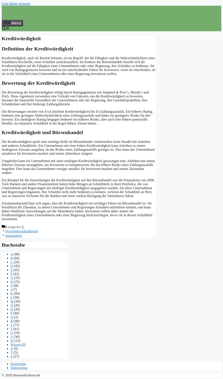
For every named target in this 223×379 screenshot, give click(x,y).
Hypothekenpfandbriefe (21, 231)
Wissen (15, 344)
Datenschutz (19, 368)
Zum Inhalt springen (16, 3)
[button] (6, 29)
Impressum (18, 364)
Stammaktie (13, 235)
